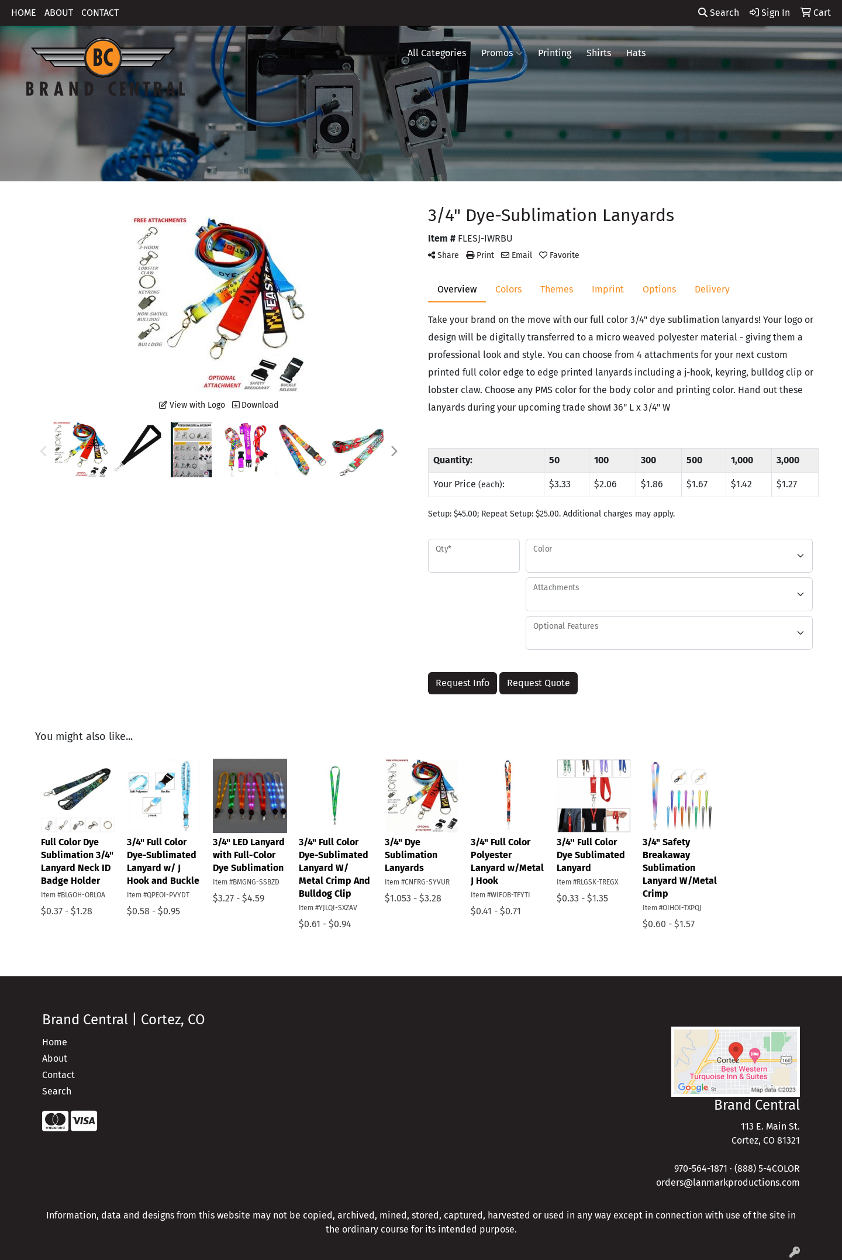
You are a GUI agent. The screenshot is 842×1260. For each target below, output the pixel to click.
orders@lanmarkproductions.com (728, 1182)
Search (718, 12)
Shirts (598, 52)
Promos (502, 53)
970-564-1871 (700, 1168)
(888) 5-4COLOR (767, 1168)
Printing (554, 52)
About (54, 1058)
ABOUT (58, 12)
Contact (58, 1074)
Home (54, 1042)
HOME (23, 12)
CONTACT (100, 12)
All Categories (437, 52)
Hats (636, 52)
